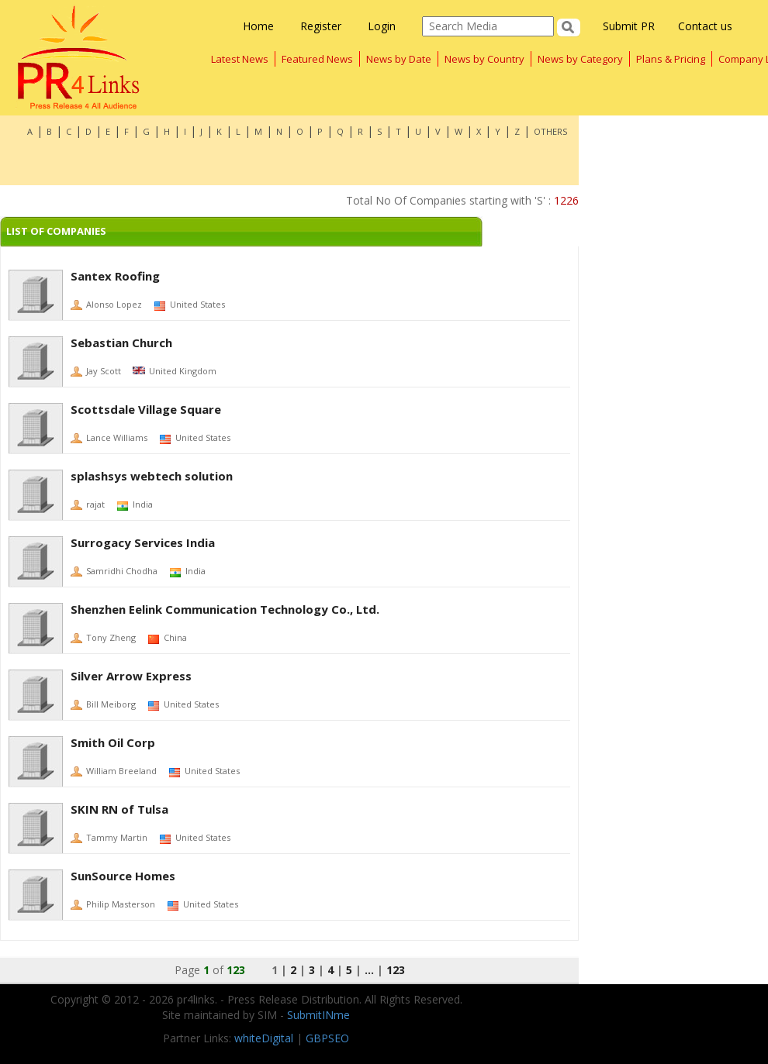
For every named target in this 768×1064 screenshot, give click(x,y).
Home (258, 26)
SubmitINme (318, 1014)
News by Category (580, 59)
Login (382, 26)
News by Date (398, 59)
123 (395, 969)
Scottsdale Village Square (146, 409)
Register (320, 26)
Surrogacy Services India (143, 542)
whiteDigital (263, 1038)
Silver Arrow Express (131, 676)
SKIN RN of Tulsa (119, 809)
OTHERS (550, 131)
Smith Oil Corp (113, 742)
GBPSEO (327, 1038)
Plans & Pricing (670, 59)
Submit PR (629, 26)
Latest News (239, 59)
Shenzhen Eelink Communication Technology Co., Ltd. (225, 609)
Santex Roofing (115, 276)
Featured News (317, 59)
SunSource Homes (123, 875)
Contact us (705, 26)
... (369, 969)
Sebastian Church (121, 342)
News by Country (484, 59)
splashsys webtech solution (152, 476)
